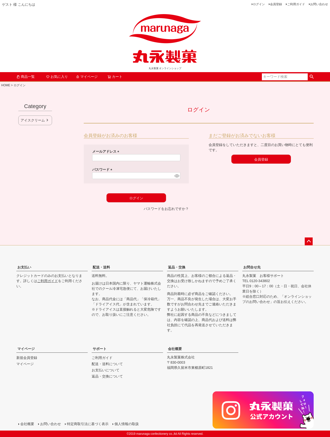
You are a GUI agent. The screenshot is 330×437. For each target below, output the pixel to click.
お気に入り (57, 77)
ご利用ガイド (296, 4)
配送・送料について (107, 364)
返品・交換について (107, 376)
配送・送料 (101, 267)
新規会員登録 (26, 358)
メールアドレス (106, 151)
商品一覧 (25, 77)
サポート (100, 349)
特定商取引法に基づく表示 (88, 424)
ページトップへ (309, 241)
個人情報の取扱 (126, 424)
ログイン (259, 4)
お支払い (24, 267)
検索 (311, 76)
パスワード (103, 170)
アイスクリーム (33, 120)
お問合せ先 (252, 267)
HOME (5, 85)
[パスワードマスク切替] (176, 176)
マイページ (87, 77)
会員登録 (276, 4)
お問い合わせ (319, 4)
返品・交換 (176, 267)
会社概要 (175, 349)
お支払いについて (105, 370)
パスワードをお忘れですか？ (166, 209)
